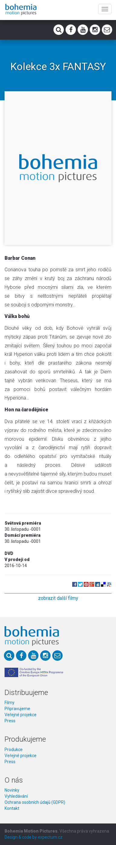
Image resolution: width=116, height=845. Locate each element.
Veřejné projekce (21, 714)
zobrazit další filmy (58, 598)
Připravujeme (17, 708)
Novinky (12, 790)
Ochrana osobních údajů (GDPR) (35, 802)
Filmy (9, 702)
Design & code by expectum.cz (34, 837)
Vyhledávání (16, 796)
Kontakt (12, 808)
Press (10, 720)
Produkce (14, 749)
